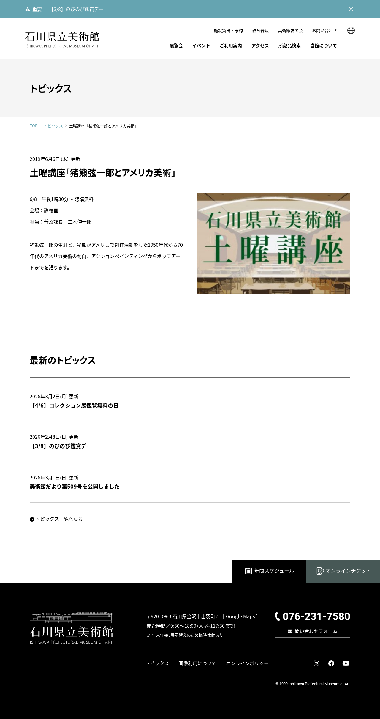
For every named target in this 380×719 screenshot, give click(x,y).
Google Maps (240, 616)
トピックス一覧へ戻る (59, 518)
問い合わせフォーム (316, 630)
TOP (33, 126)
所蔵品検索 (289, 45)
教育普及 (260, 30)
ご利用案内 (231, 45)
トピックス (53, 126)
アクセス (260, 45)
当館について (323, 45)
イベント (201, 45)
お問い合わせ (324, 30)
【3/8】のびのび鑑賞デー (76, 8)
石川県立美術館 (62, 40)
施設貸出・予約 (228, 30)
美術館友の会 (290, 30)
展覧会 (176, 45)
